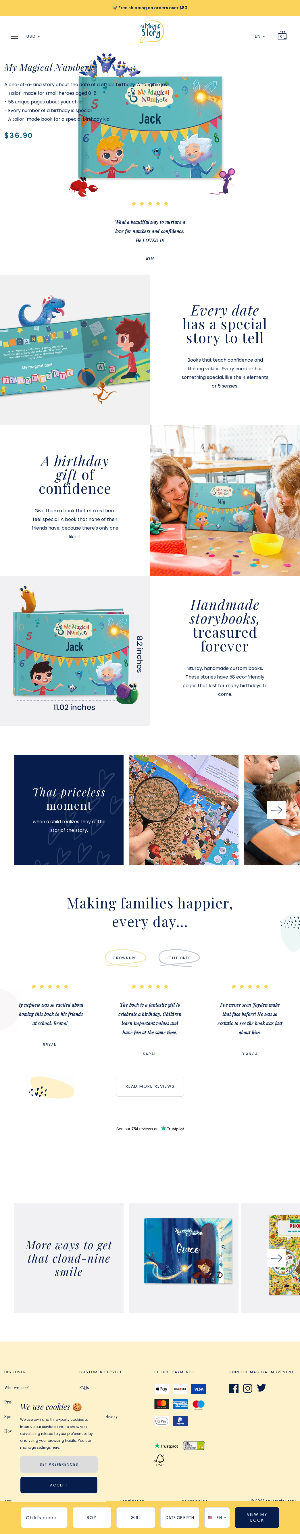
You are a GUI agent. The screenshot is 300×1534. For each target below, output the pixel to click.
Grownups (125, 957)
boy (92, 1517)
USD (33, 36)
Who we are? (16, 1387)
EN (260, 36)
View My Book (257, 1517)
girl (136, 1517)
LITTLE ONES (178, 957)
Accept (59, 1485)
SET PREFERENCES (59, 1464)
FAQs (84, 1387)
